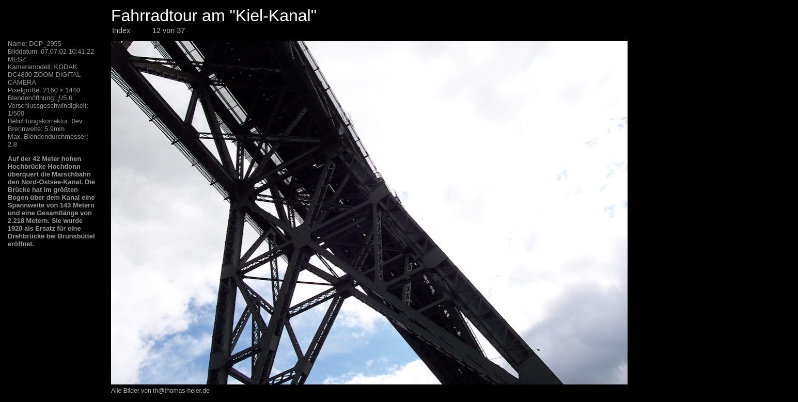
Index (121, 30)
